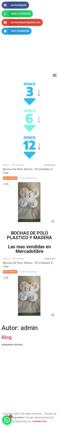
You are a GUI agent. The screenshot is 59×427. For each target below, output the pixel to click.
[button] (54, 75)
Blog (7, 337)
